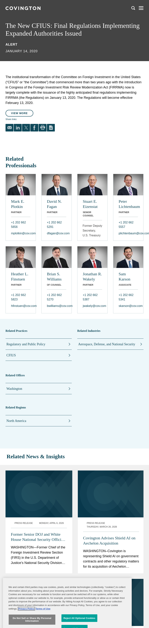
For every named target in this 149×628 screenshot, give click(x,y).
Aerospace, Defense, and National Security (106, 344)
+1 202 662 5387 (90, 297)
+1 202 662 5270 (54, 297)
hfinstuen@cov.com (20, 305)
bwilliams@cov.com (56, 305)
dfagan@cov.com (56, 233)
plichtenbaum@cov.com (128, 233)
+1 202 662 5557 (126, 224)
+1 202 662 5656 (18, 224)
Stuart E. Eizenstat (90, 204)
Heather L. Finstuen (19, 276)
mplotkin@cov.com (20, 233)
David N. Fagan (54, 204)
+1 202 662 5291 (54, 224)
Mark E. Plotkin (17, 204)
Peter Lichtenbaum (128, 204)
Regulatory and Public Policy (25, 344)
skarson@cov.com (128, 305)
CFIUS (11, 355)
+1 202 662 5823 (18, 297)
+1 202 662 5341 (126, 297)
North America (16, 421)
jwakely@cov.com (92, 305)
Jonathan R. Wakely (92, 276)
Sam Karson (124, 276)
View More (19, 113)
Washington (14, 389)
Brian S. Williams (54, 276)
